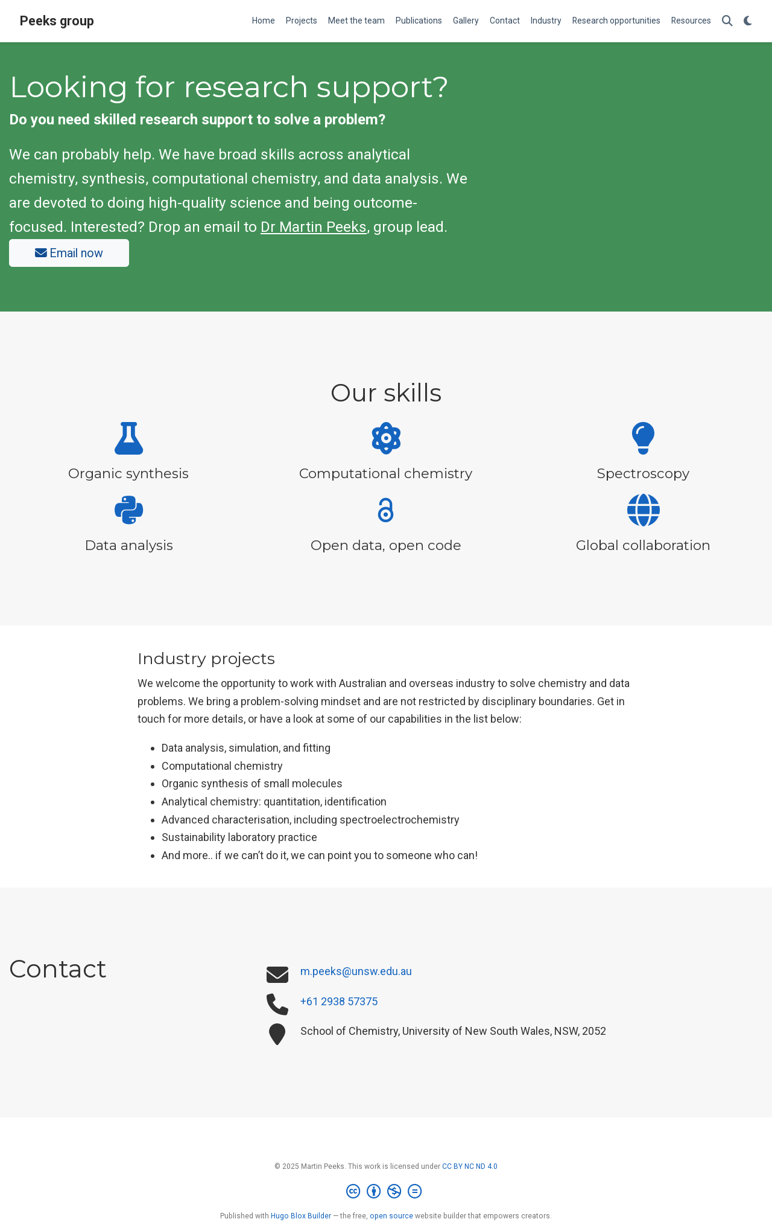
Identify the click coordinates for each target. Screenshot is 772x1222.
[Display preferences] (748, 21)
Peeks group (57, 20)
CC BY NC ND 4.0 (470, 1166)
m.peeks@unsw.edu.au (356, 971)
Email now (69, 253)
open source (391, 1216)
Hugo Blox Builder (301, 1216)
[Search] (727, 21)
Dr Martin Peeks (314, 226)
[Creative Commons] (386, 1192)
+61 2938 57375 (339, 1001)
